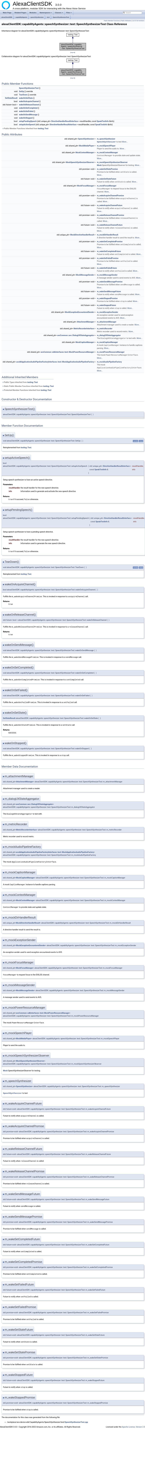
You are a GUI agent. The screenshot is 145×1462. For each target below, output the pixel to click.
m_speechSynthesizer (106, 139)
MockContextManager (85, 152)
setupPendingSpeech (28, 121)
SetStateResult (11, 98)
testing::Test (43, 128)
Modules (32, 13)
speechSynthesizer (37, 17)
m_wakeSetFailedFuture (107, 266)
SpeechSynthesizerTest (61, 17)
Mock (99, 165)
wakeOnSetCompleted (28, 108)
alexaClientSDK (6, 17)
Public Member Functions (112, 21)
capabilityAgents (21, 17)
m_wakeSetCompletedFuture (109, 250)
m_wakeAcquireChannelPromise (110, 195)
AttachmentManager (85, 320)
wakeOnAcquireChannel (29, 101)
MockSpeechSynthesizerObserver (80, 162)
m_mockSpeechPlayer (106, 146)
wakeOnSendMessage (28, 115)
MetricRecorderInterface (83, 326)
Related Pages (20, 13)
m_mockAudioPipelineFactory (109, 359)
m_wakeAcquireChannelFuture (109, 205)
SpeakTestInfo (103, 121)
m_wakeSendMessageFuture (109, 290)
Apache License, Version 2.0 (133, 1420)
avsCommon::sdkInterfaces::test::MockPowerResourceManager (67, 349)
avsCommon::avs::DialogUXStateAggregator (75, 333)
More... (125, 142)
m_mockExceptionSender (107, 310)
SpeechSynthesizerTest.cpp (76, 1415)
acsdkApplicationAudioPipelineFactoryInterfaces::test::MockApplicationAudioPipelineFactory (55, 359)
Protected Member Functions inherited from (26, 387)
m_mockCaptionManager (107, 340)
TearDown (23, 95)
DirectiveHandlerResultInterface (64, 121)
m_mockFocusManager (106, 185)
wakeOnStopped (26, 118)
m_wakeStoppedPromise (107, 296)
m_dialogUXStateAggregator (109, 333)
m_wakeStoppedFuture (106, 303)
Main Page (7, 13)
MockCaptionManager (85, 340)
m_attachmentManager (106, 320)
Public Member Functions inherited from (25, 128)
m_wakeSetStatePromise (107, 169)
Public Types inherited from (20, 379)
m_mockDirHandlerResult (107, 234)
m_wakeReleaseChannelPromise (110, 214)
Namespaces (46, 13)
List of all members (138, 21)
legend (73, 52)
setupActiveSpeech (27, 124)
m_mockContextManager (107, 152)
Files (69, 13)
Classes (59, 13)
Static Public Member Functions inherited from (28, 383)
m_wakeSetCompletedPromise (110, 240)
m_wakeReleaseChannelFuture (110, 224)
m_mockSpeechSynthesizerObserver (112, 162)
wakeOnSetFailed (26, 111)
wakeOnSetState (26, 98)
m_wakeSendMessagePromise (110, 280)
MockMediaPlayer (86, 146)
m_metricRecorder (104, 326)
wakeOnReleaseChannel (29, 105)
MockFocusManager (85, 185)
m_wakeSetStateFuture (106, 178)
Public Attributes (126, 21)
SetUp (21, 91)
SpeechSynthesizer (86, 139)
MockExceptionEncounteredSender (79, 310)
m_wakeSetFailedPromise (107, 257)
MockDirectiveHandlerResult (82, 234)
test (48, 17)
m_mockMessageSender (107, 273)
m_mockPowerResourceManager (111, 349)
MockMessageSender (85, 273)
